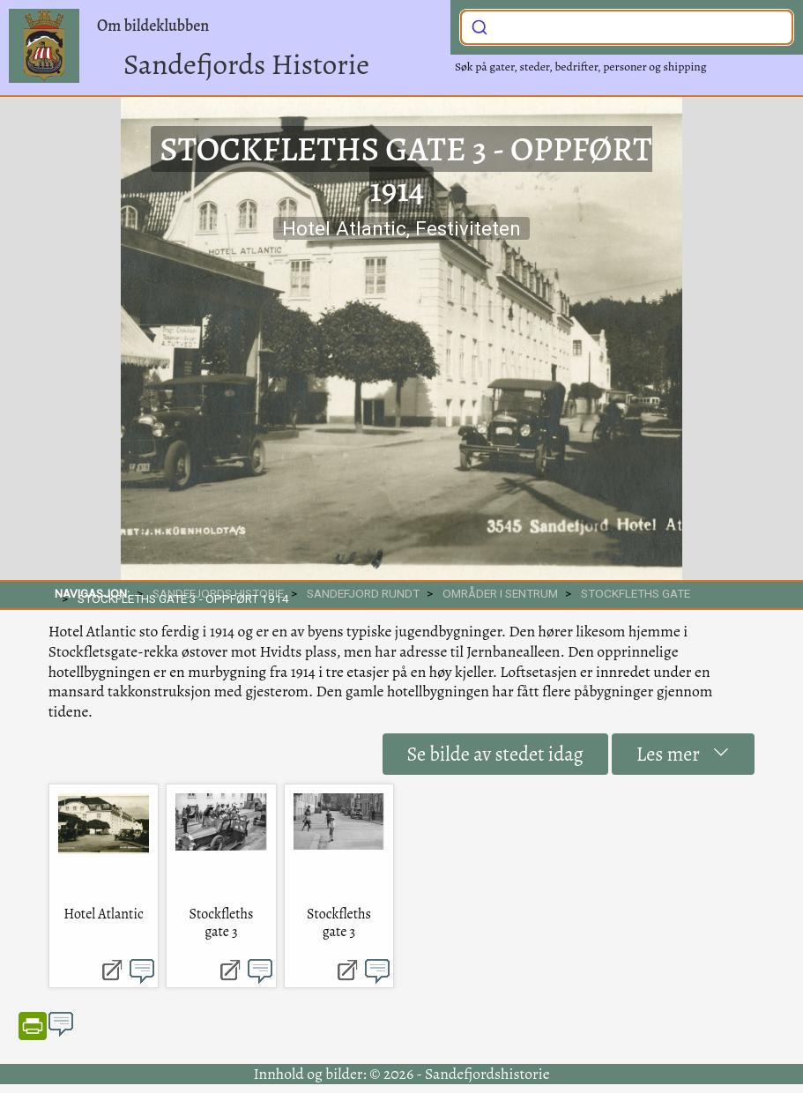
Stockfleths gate (635, 593)
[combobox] (626, 27)
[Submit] (479, 25)
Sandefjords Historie (246, 64)
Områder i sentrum (500, 593)
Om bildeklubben (153, 25)
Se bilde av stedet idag (495, 754)
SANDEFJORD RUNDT (363, 593)
